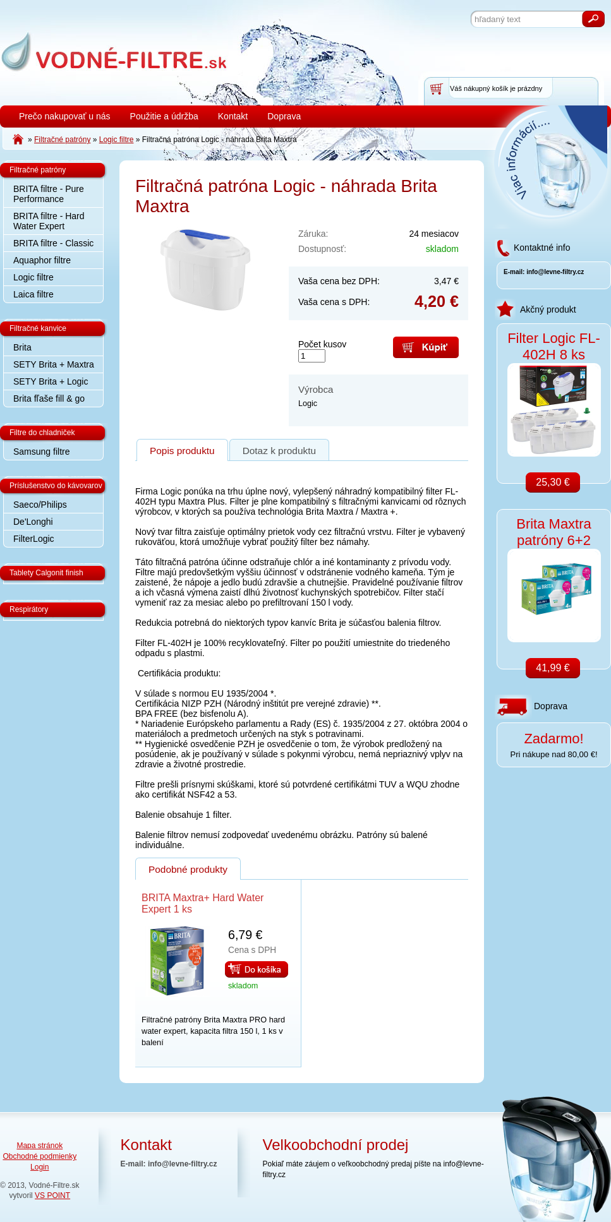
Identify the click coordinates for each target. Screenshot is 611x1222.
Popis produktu (182, 450)
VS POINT (52, 1195)
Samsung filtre (41, 451)
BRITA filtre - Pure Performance (48, 194)
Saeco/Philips (40, 505)
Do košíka (256, 969)
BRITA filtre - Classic (53, 243)
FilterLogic (33, 539)
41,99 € (552, 667)
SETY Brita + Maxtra (53, 364)
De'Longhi (33, 522)
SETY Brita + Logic (50, 381)
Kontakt (233, 116)
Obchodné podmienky (39, 1156)
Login (39, 1167)
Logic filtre (33, 277)
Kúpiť (426, 347)
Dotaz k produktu (279, 450)
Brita (22, 347)
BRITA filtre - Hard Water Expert (49, 221)
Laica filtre (33, 294)
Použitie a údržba (164, 116)
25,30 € (552, 482)
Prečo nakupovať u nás (65, 116)
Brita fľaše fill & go (49, 398)
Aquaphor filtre (42, 260)
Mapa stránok (39, 1145)
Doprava (284, 116)
